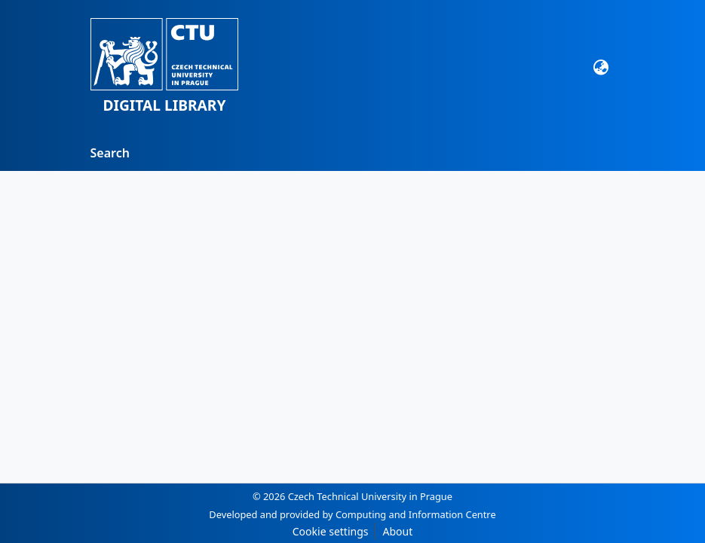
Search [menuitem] (110, 153)
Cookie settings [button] (331, 531)
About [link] (397, 531)
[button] (164, 67)
